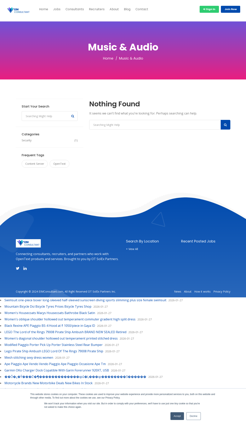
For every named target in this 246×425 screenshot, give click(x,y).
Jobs (56, 9)
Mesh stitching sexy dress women (28, 357)
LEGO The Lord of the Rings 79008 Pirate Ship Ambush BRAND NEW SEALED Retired (65, 332)
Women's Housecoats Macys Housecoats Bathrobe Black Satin (49, 313)
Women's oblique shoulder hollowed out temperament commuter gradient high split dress (69, 319)
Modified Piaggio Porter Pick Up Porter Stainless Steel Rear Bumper (53, 345)
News (177, 291)
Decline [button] (193, 416)
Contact (141, 9)
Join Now (231, 9)
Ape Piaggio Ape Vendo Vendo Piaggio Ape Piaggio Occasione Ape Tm (55, 364)
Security (26, 140)
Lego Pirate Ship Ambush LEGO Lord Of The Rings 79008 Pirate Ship (53, 351)
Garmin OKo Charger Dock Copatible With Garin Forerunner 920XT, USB (56, 370)
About (114, 9)
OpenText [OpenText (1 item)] (59, 164)
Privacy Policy (221, 291)
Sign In (209, 9)
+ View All (132, 249)
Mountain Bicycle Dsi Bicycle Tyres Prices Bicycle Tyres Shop (47, 306)
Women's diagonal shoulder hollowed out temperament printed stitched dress (61, 338)
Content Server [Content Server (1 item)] (34, 164)
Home (43, 9)
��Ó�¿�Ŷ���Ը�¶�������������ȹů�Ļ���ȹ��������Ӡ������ (75, 377)
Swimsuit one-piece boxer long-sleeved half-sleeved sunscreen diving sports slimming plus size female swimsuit (85, 300)
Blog (127, 9)
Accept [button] (177, 416)
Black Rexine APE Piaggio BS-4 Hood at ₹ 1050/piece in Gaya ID (49, 325)
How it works (202, 291)
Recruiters (97, 9)
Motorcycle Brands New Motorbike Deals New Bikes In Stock (48, 383)
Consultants (75, 9)
